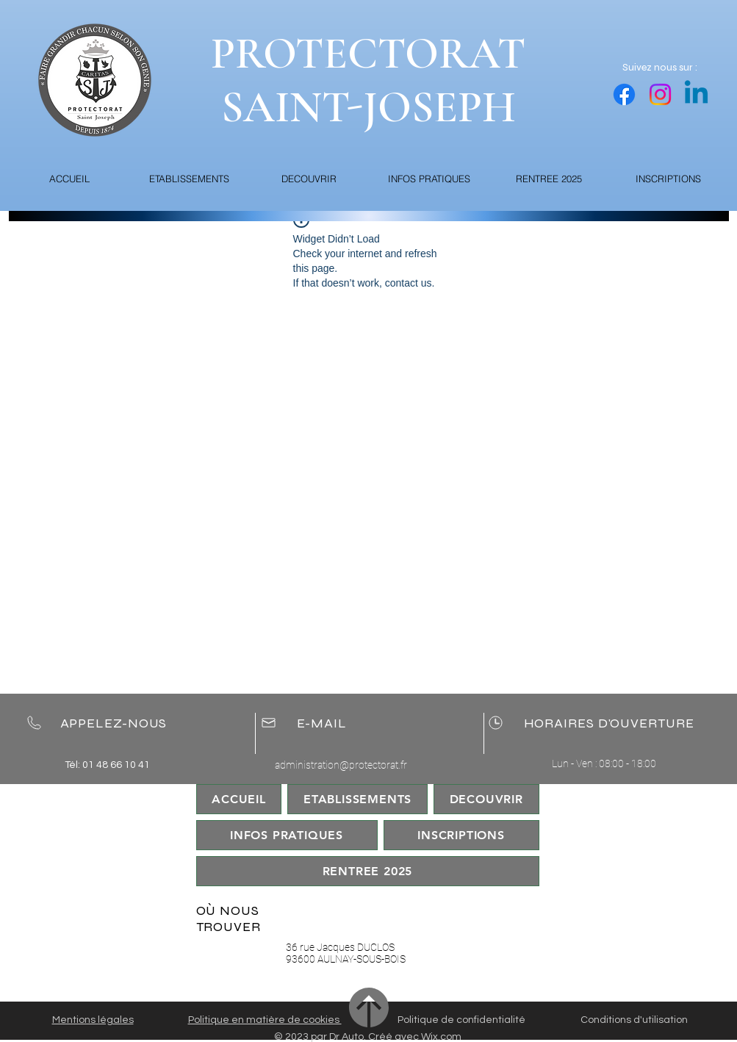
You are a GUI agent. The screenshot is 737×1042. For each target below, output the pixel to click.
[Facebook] (624, 94)
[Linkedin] (696, 94)
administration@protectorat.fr (341, 765)
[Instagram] (660, 94)
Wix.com (441, 1037)
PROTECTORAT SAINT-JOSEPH (368, 80)
